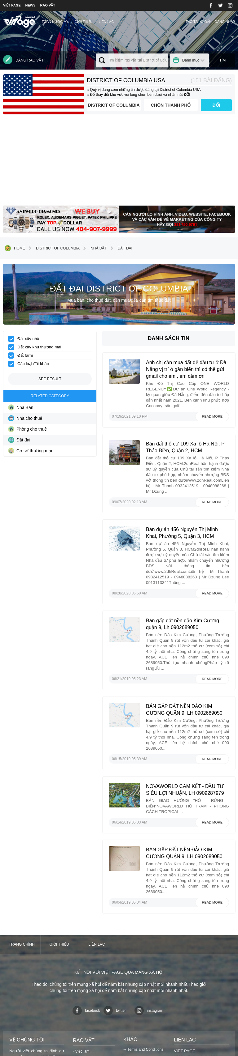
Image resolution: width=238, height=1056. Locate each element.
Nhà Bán (20, 407)
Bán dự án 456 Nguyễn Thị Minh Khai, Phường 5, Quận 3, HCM (192, 515)
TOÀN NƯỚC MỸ (55, 21)
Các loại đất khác (30, 364)
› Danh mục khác (87, 996)
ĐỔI (216, 105)
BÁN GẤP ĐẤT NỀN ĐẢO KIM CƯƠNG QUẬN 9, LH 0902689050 (191, 648)
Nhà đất (94, 248)
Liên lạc (106, 21)
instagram (148, 930)
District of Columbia (107, 105)
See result (49, 379)
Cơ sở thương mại (30, 451)
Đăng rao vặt (23, 59)
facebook (86, 930)
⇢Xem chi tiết (21, 1015)
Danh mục (190, 60)
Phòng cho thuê (27, 429)
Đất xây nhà (25, 339)
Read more (212, 412)
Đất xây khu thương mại (36, 347)
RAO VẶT (47, 5)
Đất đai (120, 248)
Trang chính (21, 864)
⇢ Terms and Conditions (143, 969)
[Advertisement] (119, 162)
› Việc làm (81, 971)
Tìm (222, 60)
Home (15, 248)
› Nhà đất (80, 990)
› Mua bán (81, 977)
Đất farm (22, 355)
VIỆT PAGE (12, 5)
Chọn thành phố (168, 105)
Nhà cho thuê (25, 418)
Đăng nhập (225, 21)
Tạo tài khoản (199, 21)
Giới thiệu (83, 21)
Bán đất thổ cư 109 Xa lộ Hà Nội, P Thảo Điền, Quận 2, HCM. (190, 446)
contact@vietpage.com (195, 1001)
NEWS (30, 5)
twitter (115, 930)
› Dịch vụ (80, 983)
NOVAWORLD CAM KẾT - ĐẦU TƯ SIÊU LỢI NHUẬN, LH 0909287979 (193, 717)
